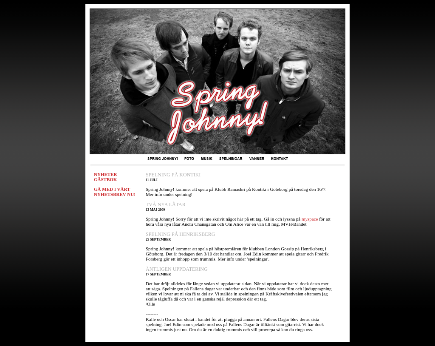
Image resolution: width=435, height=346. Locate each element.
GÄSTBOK (105, 179)
